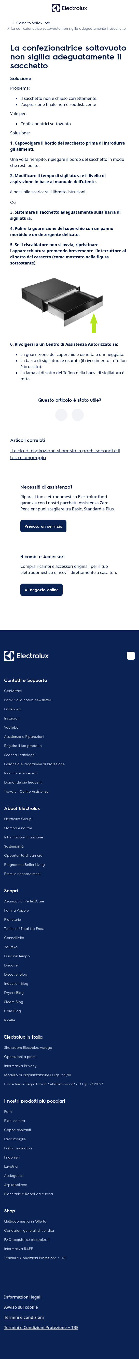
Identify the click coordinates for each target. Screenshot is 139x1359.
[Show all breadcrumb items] (8, 22)
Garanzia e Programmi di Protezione (34, 763)
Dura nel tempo (17, 956)
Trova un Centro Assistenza (26, 791)
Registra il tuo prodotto (23, 745)
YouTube (11, 727)
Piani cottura (14, 1120)
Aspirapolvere (15, 1184)
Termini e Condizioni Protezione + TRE (35, 1257)
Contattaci (13, 690)
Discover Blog (15, 974)
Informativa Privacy (20, 1065)
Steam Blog (13, 1001)
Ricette (9, 1020)
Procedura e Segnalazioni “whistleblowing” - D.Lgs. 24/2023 (53, 1084)
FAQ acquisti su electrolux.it (26, 1239)
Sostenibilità (14, 846)
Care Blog (12, 1010)
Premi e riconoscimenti (22, 873)
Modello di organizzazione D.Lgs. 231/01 (37, 1074)
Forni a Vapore (16, 910)
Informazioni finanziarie (23, 837)
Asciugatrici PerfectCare (24, 901)
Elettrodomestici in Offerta (25, 1221)
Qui (13, 202)
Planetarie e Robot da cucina (28, 1193)
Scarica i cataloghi (19, 754)
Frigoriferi (12, 1157)
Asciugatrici (13, 1175)
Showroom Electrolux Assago (28, 1047)
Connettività (14, 937)
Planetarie (12, 919)
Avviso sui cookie (21, 1307)
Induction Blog (16, 983)
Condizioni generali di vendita (29, 1230)
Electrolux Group (18, 818)
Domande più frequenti (23, 782)
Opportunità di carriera (23, 855)
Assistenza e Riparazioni (24, 736)
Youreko (11, 946)
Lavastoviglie (15, 1138)
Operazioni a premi (20, 1056)
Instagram (12, 718)
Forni (8, 1111)
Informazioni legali (22, 1297)
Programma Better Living (24, 864)
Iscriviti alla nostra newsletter (27, 699)
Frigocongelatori (18, 1148)
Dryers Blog (14, 992)
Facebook (12, 709)
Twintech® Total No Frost (24, 928)
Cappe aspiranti (17, 1129)
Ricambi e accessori (20, 773)
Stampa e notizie (18, 827)
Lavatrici (11, 1166)
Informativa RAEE (18, 1248)
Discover (11, 965)
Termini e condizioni (24, 1317)
